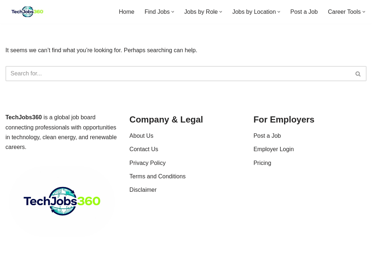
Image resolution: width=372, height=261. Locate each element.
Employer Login (274, 156)
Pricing (262, 169)
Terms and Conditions (157, 183)
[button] (172, 12)
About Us (141, 143)
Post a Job (304, 12)
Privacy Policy (147, 169)
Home (126, 12)
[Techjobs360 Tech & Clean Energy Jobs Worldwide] (27, 12)
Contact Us (143, 156)
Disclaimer (143, 197)
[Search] (177, 74)
